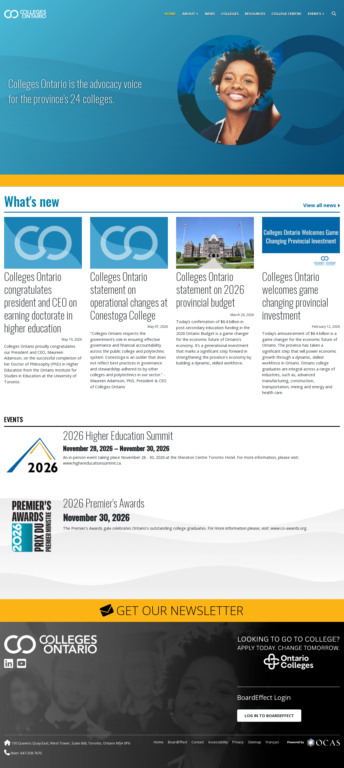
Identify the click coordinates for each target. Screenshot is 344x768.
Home (170, 13)
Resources (255, 13)
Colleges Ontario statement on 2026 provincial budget (210, 289)
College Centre (286, 13)
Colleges (230, 13)
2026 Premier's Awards (103, 503)
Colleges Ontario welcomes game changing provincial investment (295, 295)
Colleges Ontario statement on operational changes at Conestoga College (129, 295)
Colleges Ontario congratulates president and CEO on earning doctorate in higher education (40, 301)
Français (272, 742)
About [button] (188, 13)
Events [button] (314, 13)
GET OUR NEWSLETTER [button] (179, 610)
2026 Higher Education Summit (118, 435)
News (210, 13)
